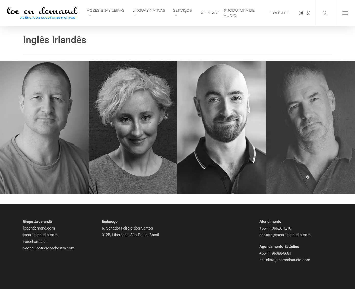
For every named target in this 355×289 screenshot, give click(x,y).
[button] (345, 13)
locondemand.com (39, 228)
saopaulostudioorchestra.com (48, 248)
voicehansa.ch (35, 241)
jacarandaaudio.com (40, 235)
